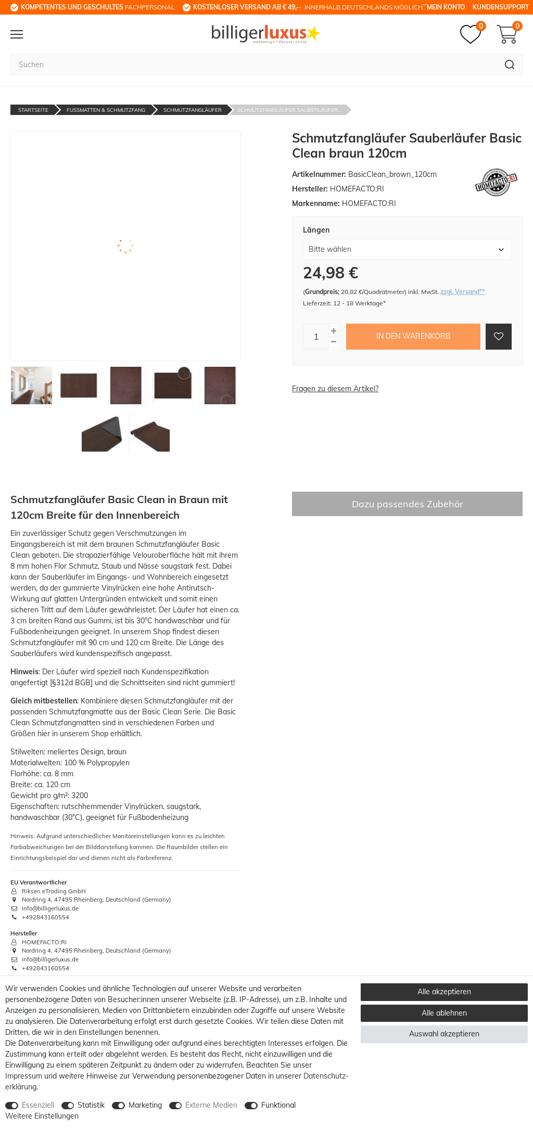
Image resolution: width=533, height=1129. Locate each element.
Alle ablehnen (444, 1013)
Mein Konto (446, 7)
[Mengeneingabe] (315, 336)
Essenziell (38, 1105)
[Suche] (510, 64)
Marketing (145, 1105)
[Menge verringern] (333, 342)
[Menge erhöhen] (333, 331)
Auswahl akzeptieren (444, 1033)
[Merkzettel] (473, 34)
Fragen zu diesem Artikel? (335, 388)
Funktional (278, 1105)
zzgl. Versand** (462, 292)
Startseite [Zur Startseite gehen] (33, 110)
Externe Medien (211, 1105)
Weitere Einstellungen (42, 1116)
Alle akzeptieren (444, 991)
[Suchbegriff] (253, 64)
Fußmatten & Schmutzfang (106, 110)
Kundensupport (501, 7)
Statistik (91, 1105)
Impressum (23, 1076)
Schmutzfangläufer (192, 110)
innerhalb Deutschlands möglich (310, 7)
